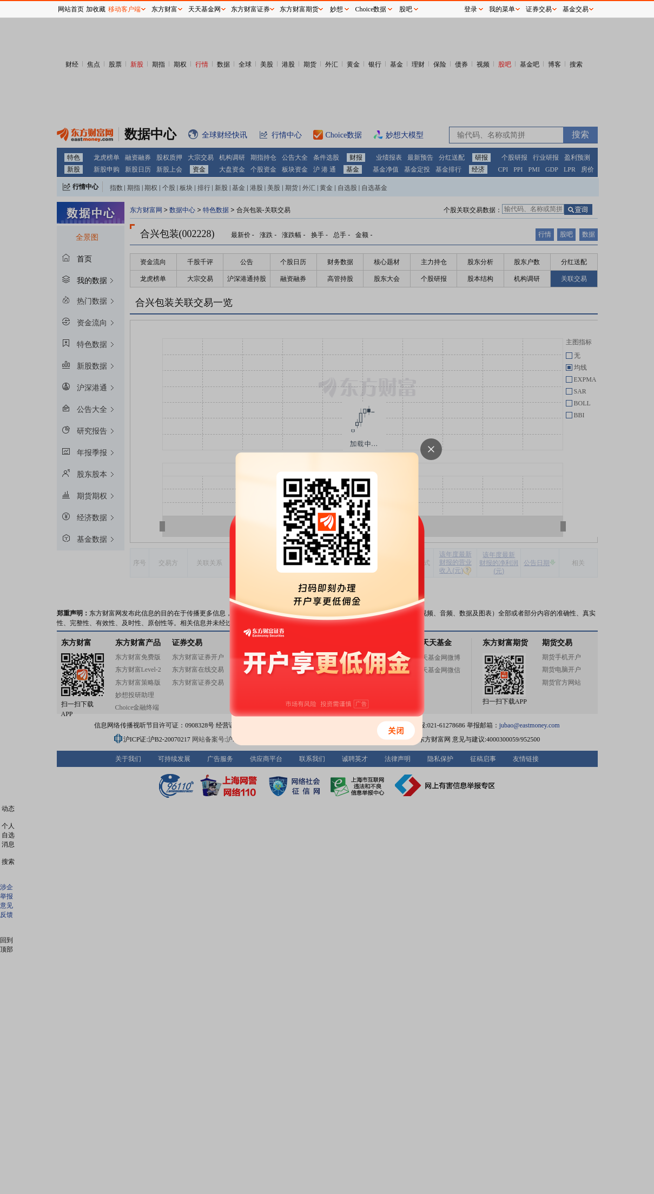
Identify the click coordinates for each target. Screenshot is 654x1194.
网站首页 (71, 9)
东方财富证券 (250, 9)
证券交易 (539, 9)
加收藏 (95, 9)
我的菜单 (502, 9)
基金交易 (576, 9)
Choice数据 (371, 9)
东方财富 (164, 9)
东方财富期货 (299, 9)
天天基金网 (204, 9)
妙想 (336, 9)
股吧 (405, 9)
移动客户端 (124, 9)
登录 (470, 9)
